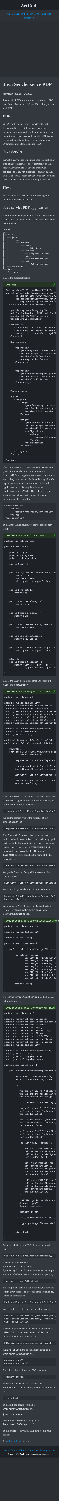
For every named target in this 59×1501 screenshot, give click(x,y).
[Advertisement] (26, 49)
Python (24, 13)
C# (31, 13)
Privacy (43, 1450)
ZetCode (29, 5)
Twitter (14, 1450)
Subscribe (29, 17)
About (52, 1450)
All (8, 13)
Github (22, 1450)
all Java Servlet (14, 1441)
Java (36, 13)
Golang (15, 13)
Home (6, 1450)
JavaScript (46, 13)
